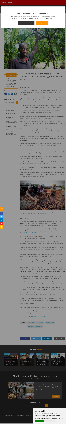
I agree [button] (37, 420)
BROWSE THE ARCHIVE (26, 23)
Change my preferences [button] (50, 420)
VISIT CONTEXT (42, 23)
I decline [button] (41, 420)
